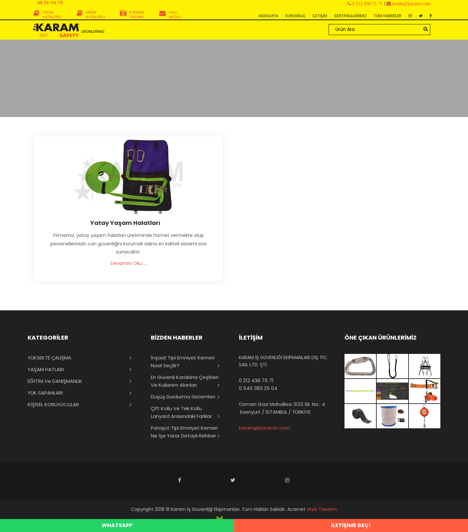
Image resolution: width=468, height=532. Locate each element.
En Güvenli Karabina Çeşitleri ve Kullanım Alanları (184, 381)
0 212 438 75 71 (256, 380)
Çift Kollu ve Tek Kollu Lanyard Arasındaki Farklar (181, 412)
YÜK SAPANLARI (45, 392)
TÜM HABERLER (387, 16)
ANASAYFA (268, 16)
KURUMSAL (295, 16)
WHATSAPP (117, 525)
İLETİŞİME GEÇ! (351, 525)
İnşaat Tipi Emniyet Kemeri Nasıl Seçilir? (182, 361)
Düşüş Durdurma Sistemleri (183, 396)
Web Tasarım (322, 509)
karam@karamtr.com (264, 427)
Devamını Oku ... (128, 263)
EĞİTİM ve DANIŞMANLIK (55, 381)
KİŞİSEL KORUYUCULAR (53, 404)
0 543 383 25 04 (258, 388)
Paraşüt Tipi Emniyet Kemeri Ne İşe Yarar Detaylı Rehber (184, 431)
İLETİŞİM (320, 16)
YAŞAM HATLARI (46, 369)
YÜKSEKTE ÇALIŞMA (49, 357)
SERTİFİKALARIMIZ (350, 16)
